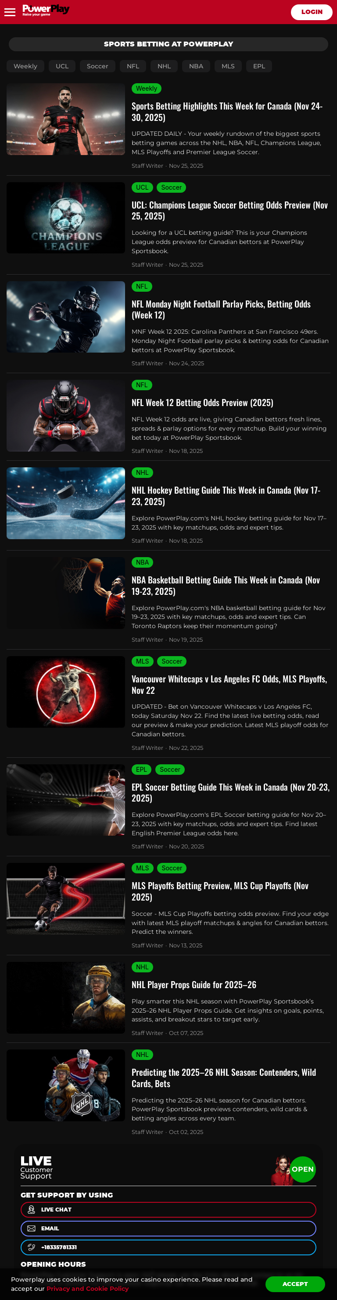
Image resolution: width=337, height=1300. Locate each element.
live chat (49, 1209)
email (42, 1228)
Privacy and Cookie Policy (88, 1289)
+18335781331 (51, 1247)
